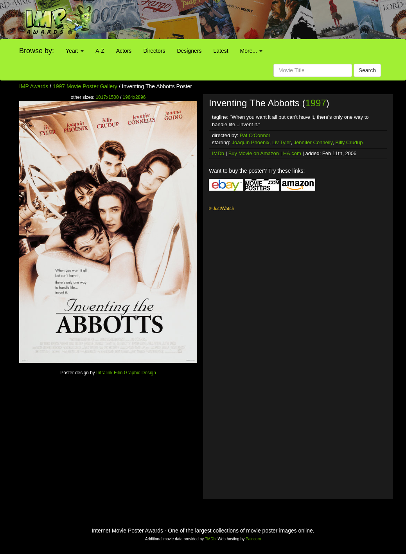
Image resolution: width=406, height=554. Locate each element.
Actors (124, 51)
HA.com (292, 153)
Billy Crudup (349, 142)
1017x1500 (107, 97)
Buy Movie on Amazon (253, 153)
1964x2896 (134, 97)
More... (251, 51)
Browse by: (36, 51)
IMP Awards (33, 86)
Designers (189, 51)
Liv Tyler (281, 142)
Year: (75, 51)
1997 (315, 103)
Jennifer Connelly (313, 142)
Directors (154, 51)
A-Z (99, 51)
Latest (220, 51)
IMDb (218, 153)
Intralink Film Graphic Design (126, 372)
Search (367, 70)
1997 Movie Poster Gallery (85, 86)
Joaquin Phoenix (250, 142)
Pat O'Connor (255, 135)
